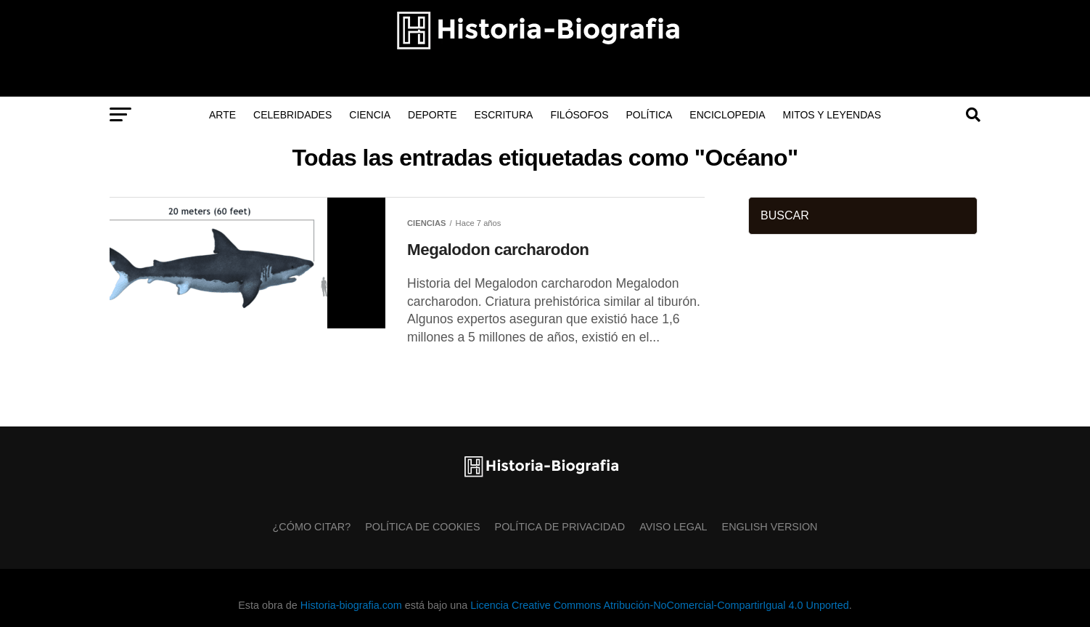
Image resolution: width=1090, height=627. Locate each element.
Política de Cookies (422, 527)
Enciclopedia (727, 115)
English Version (770, 527)
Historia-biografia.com (351, 605)
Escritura (504, 115)
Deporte (432, 115)
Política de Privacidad (560, 527)
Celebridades (292, 115)
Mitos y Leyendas (832, 115)
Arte (222, 115)
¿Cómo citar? (312, 527)
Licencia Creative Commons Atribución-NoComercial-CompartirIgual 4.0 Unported (659, 605)
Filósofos (579, 115)
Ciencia (369, 115)
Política (649, 115)
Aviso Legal (673, 527)
